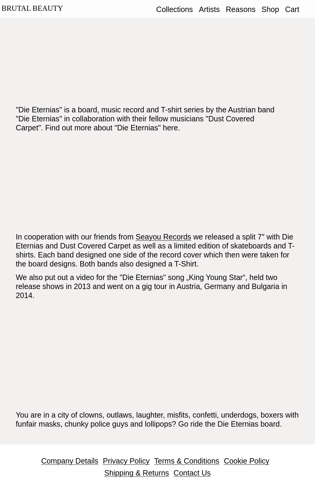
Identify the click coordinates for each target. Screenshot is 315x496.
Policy (259, 461)
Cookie (236, 461)
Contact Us (192, 473)
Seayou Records (163, 237)
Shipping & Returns (136, 473)
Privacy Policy (126, 461)
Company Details (69, 461)
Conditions (201, 461)
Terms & (169, 461)
